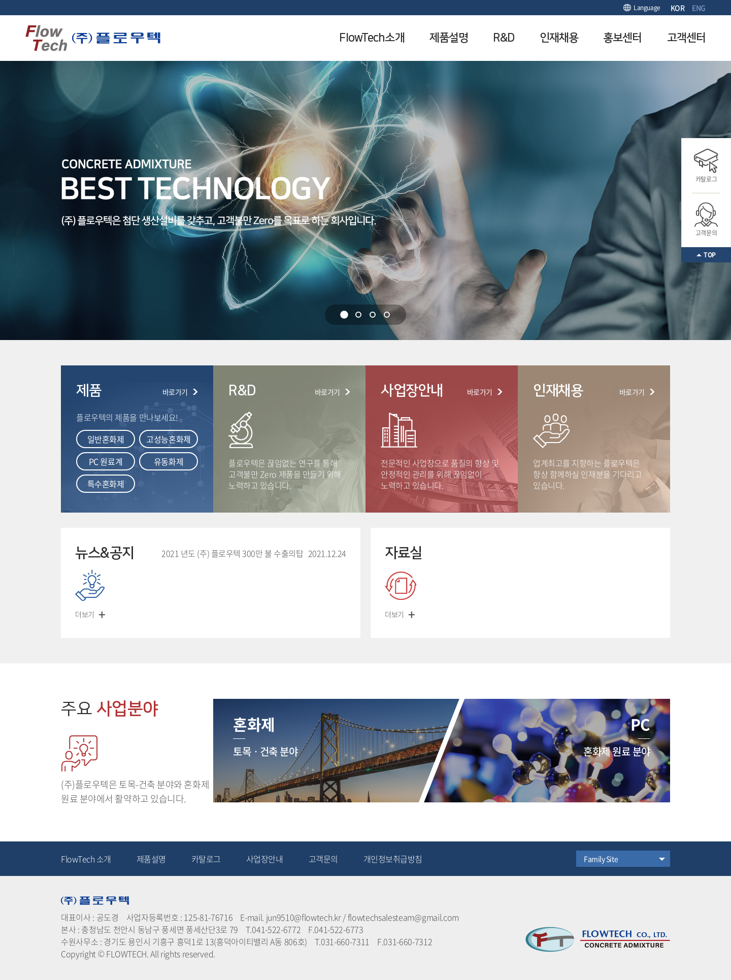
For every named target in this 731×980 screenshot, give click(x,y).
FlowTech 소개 (86, 859)
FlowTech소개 (371, 37)
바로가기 (175, 392)
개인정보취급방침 (392, 859)
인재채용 (559, 37)
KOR (678, 8)
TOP (710, 254)
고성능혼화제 (168, 439)
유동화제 (168, 461)
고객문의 (706, 220)
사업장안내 (264, 859)
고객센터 (686, 37)
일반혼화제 (105, 439)
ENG (699, 8)
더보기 (84, 614)
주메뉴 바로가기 (0, 0)
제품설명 (448, 37)
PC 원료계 (105, 461)
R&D (503, 37)
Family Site (601, 859)
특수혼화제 (105, 484)
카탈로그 (706, 166)
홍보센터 (622, 37)
